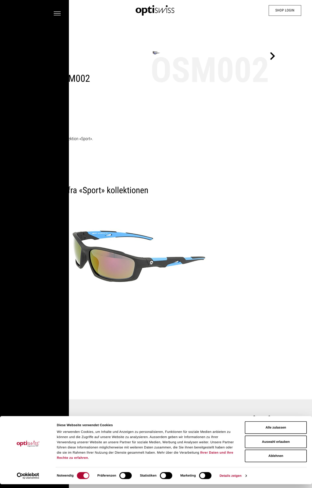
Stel (48, 391)
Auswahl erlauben (276, 445)
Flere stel (42, 145)
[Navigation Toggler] (14, 10)
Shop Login (284, 10)
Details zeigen (230, 479)
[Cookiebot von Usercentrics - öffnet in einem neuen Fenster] (28, 479)
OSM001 (50, 331)
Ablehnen (275, 459)
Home (37, 391)
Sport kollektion (46, 47)
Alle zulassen (275, 431)
